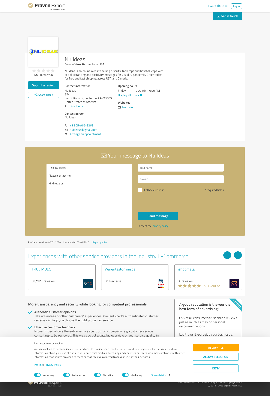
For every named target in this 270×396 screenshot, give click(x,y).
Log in (236, 6)
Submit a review (43, 85)
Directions (76, 106)
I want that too (217, 6)
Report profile (99, 242)
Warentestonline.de (120, 269)
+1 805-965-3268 (81, 125)
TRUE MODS (41, 269)
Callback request (154, 190)
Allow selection (215, 370)
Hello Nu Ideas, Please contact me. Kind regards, (89, 196)
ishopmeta (186, 269)
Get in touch (227, 15)
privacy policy (160, 226)
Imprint (38, 378)
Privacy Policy (53, 378)
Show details (158, 389)
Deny (216, 382)
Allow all (216, 361)
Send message (158, 215)
